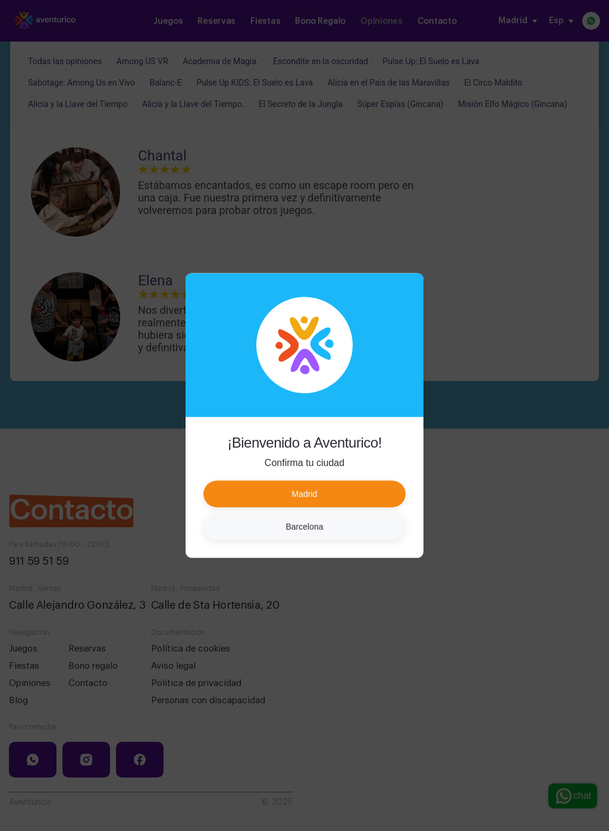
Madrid (305, 494)
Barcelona (304, 526)
